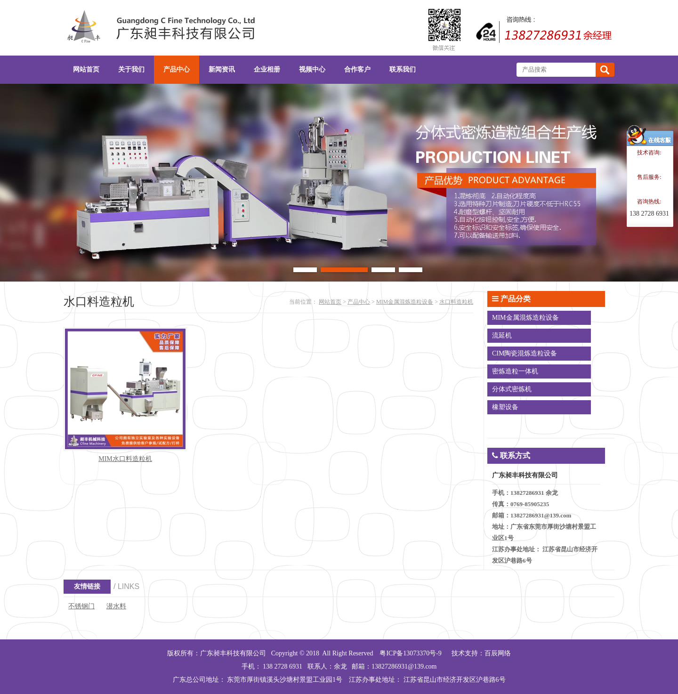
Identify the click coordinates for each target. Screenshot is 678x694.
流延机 (502, 335)
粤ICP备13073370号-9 (410, 653)
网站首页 (330, 302)
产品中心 (358, 302)
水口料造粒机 (456, 302)
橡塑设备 (505, 407)
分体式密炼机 (512, 389)
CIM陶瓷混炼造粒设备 (524, 353)
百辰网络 (497, 653)
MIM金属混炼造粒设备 (404, 302)
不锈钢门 (81, 606)
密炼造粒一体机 (515, 371)
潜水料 (116, 606)
